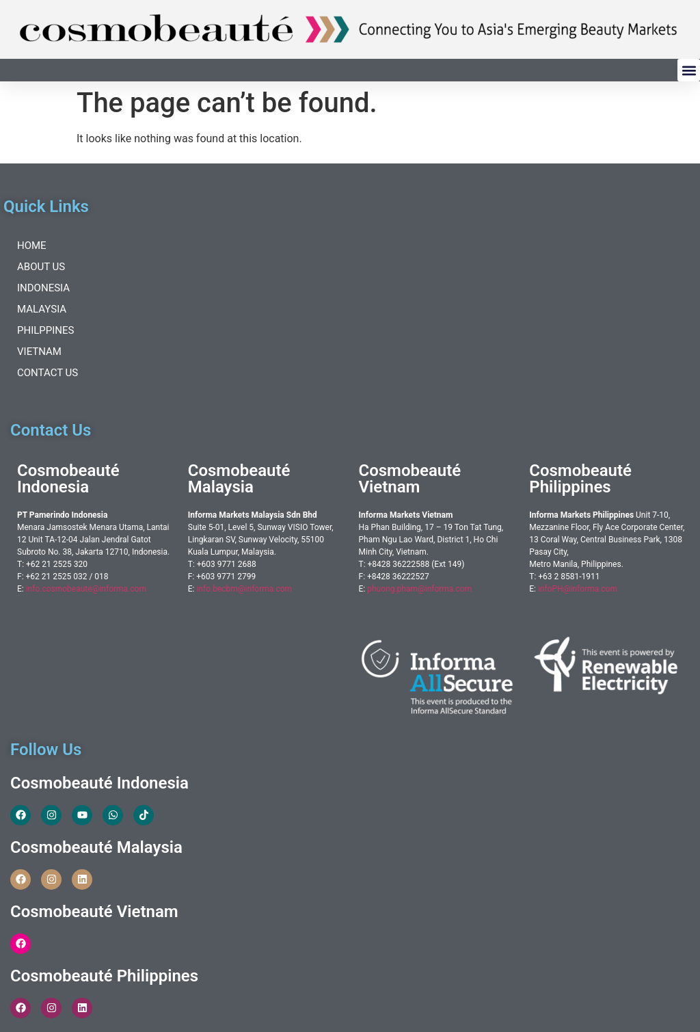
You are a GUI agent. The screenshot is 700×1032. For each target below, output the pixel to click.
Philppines (45, 330)
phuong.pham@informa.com (419, 589)
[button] (688, 70)
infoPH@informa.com (577, 589)
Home (31, 245)
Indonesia (43, 288)
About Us (41, 267)
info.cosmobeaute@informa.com (86, 589)
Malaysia (41, 309)
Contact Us (47, 373)
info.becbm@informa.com (244, 589)
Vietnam (39, 351)
